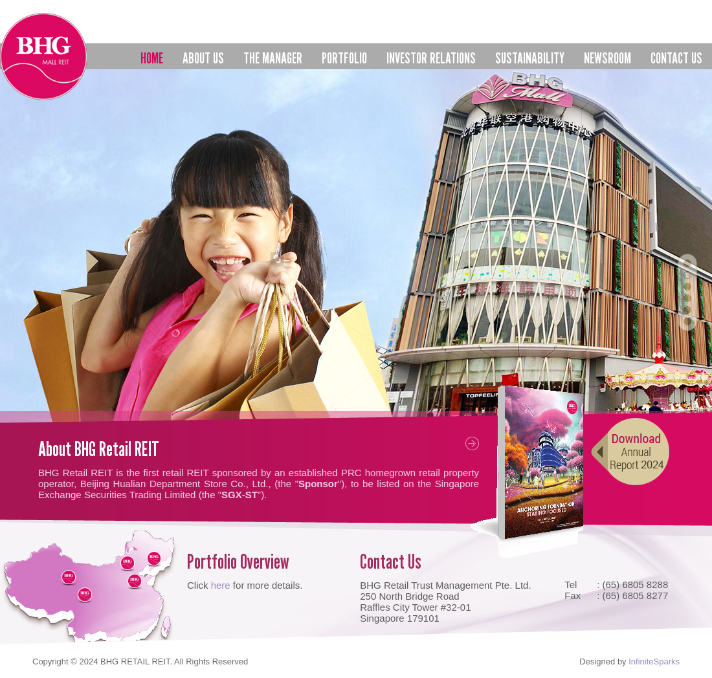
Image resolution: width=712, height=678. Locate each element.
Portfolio (344, 59)
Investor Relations (431, 59)
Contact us (676, 58)
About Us (203, 59)
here (220, 585)
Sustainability (529, 58)
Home (151, 58)
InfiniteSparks (654, 661)
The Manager (272, 59)
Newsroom (607, 58)
